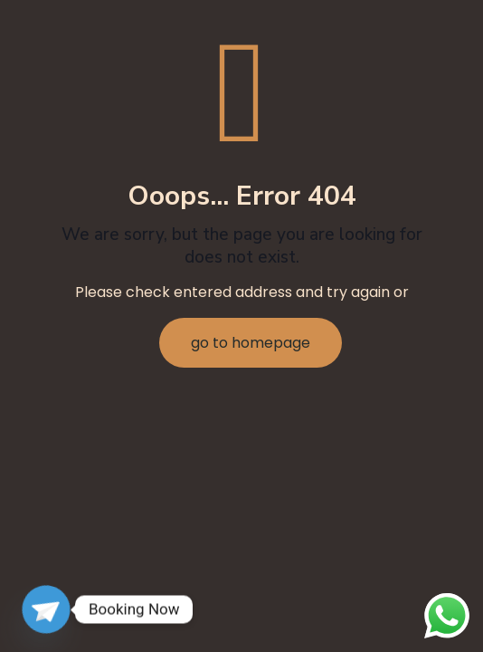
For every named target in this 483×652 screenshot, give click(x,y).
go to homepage (250, 342)
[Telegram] (46, 609)
